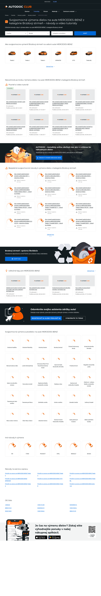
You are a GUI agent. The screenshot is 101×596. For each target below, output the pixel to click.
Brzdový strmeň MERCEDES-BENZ (50, 157)
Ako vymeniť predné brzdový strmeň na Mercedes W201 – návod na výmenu (52, 189)
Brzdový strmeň (32, 15)
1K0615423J (73, 508)
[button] (55, 11)
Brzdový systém (22, 15)
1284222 (7, 505)
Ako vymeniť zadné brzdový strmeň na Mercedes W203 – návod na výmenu (52, 176)
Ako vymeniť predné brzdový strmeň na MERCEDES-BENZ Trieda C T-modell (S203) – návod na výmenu (54, 222)
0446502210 (40, 508)
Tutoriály (13, 15)
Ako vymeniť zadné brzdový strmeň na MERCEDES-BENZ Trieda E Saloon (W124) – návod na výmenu (84, 206)
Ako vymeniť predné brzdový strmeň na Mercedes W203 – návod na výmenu (83, 176)
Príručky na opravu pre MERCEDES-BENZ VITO (49, 478)
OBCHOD (47, 1)
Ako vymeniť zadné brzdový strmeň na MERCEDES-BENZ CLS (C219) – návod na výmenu (23, 221)
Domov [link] (7, 15)
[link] (27, 11)
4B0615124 (8, 508)
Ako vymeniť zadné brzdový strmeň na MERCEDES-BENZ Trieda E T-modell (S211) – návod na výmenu (54, 206)
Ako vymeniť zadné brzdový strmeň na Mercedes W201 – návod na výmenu (83, 189)
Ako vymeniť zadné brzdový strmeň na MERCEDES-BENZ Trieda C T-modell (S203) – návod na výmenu (84, 222)
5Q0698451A (73, 505)
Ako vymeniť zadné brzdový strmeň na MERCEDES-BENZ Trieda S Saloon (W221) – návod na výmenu (23, 190)
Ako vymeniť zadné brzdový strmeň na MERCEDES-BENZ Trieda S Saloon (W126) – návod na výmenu (23, 206)
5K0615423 (8, 511)
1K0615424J (40, 511)
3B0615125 (73, 511)
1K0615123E (40, 505)
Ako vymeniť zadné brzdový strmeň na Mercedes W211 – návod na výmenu (22, 176)
